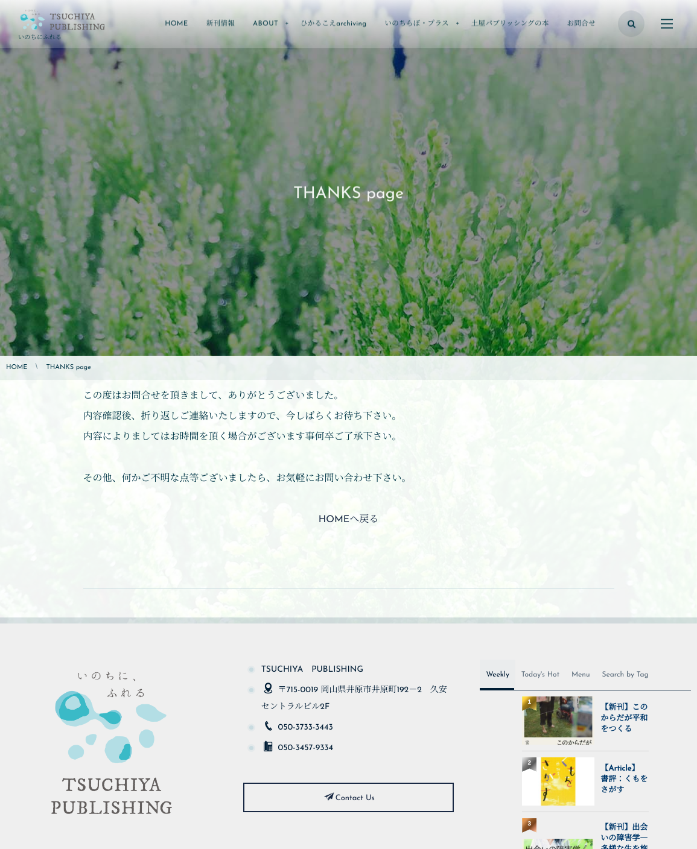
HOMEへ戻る (348, 520)
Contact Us (355, 799)
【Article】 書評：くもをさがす (624, 780)
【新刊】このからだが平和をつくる (624, 719)
